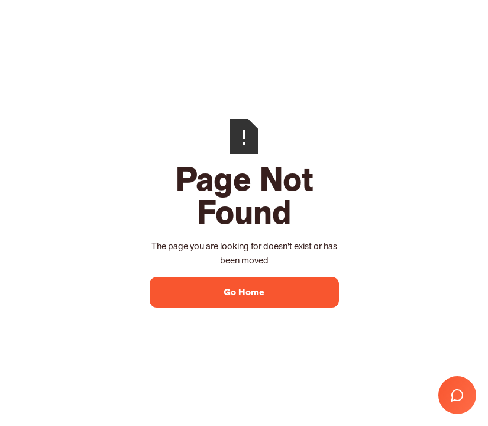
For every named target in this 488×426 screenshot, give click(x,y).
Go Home (244, 292)
